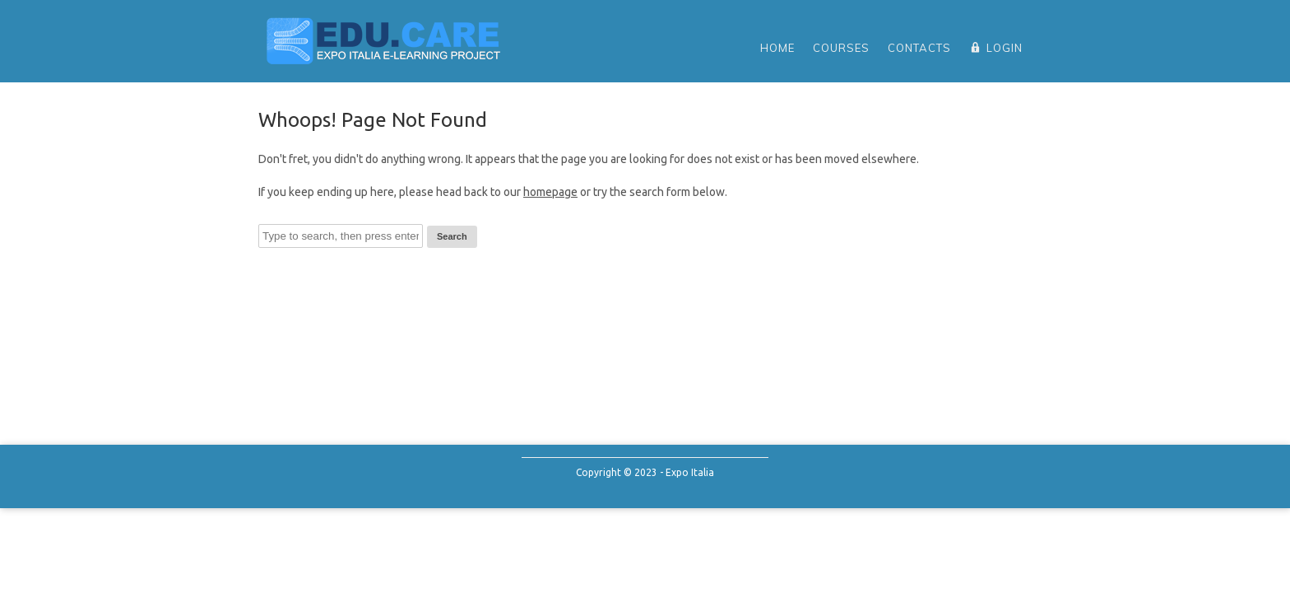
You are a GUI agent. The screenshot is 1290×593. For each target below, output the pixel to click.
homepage (550, 191)
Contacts (919, 47)
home (777, 47)
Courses (841, 47)
